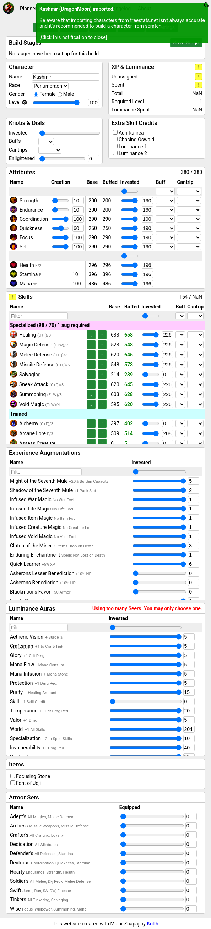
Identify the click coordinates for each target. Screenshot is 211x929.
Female (47, 94)
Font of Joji (28, 783)
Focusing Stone (33, 776)
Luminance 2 (133, 153)
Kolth (152, 924)
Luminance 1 (133, 146)
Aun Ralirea (131, 133)
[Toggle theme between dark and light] (207, 5)
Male (68, 94)
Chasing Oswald (136, 139)
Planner (28, 8)
